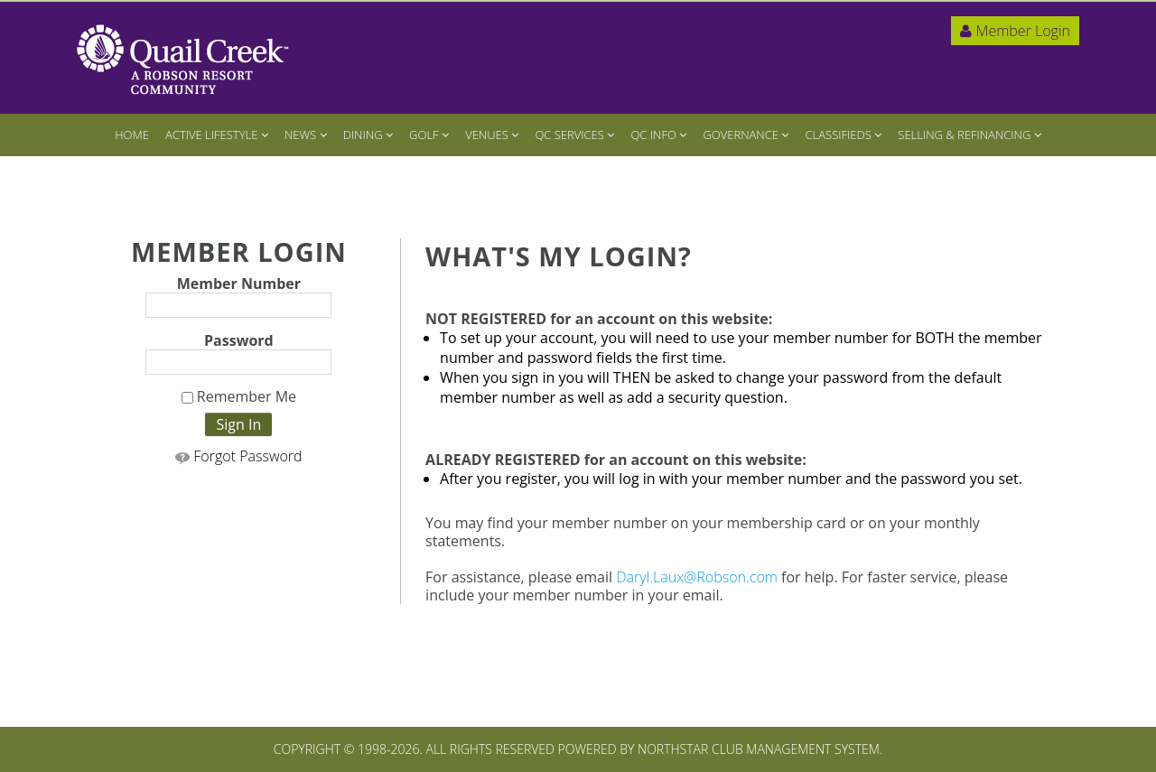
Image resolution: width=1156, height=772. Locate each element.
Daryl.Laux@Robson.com (697, 577)
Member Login (1015, 31)
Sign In (238, 424)
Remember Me (239, 397)
